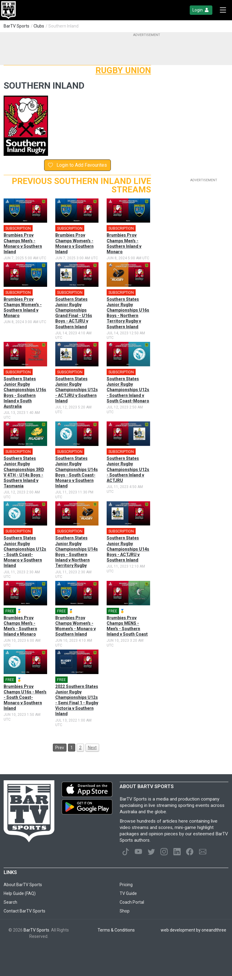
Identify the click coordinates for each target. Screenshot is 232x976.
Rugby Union (123, 70)
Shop (125, 911)
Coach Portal (132, 902)
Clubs (39, 26)
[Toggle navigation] (223, 10)
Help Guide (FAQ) (20, 893)
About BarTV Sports (23, 884)
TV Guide (128, 893)
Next (92, 747)
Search (10, 902)
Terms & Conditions (116, 930)
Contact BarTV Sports (24, 911)
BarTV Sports (16, 26)
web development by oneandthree (193, 930)
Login (201, 10)
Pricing (126, 884)
